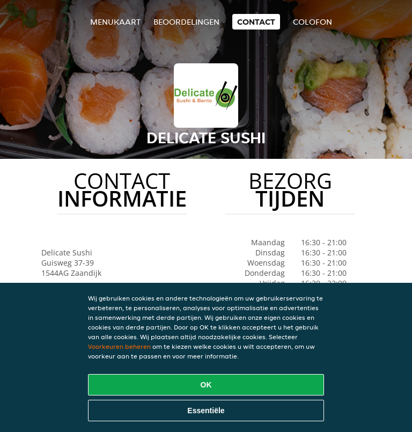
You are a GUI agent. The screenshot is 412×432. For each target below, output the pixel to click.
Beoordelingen (186, 21)
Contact (256, 21)
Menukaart (115, 21)
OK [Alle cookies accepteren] (206, 384)
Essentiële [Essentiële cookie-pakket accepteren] (205, 410)
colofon (312, 21)
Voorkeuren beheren (119, 346)
